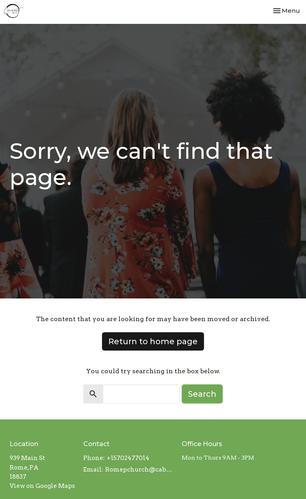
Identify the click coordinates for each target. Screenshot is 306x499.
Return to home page (153, 341)
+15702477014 (128, 458)
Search (202, 394)
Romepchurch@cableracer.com (139, 469)
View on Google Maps (42, 485)
